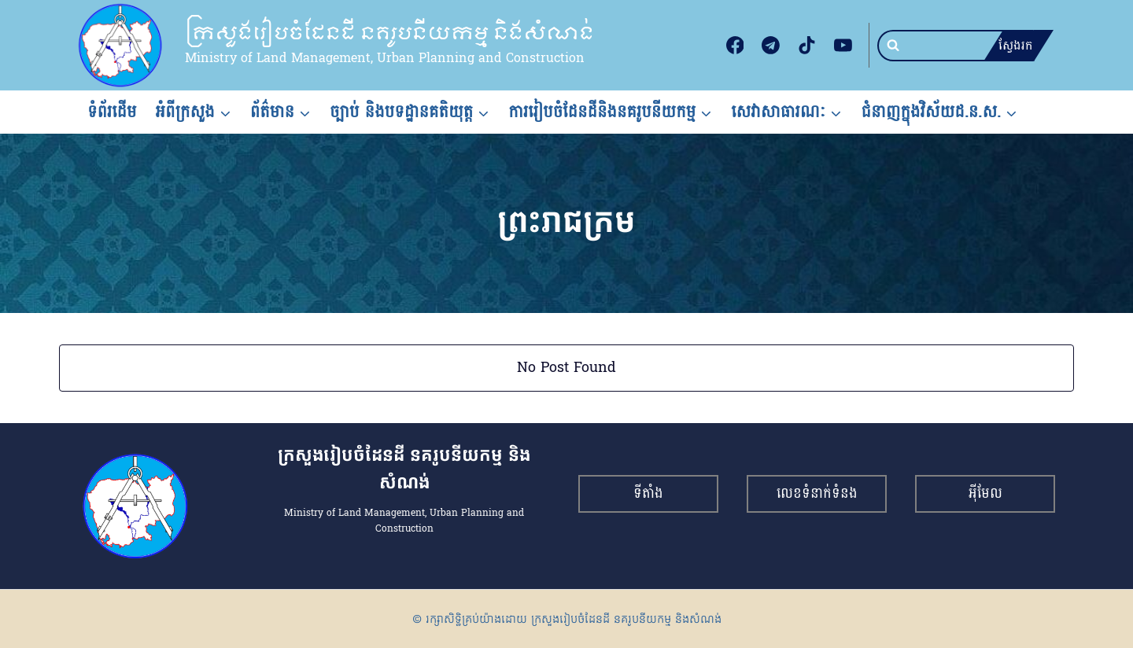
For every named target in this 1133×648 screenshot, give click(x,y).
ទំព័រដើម (112, 112)
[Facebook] (735, 46)
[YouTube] (843, 46)
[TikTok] (807, 46)
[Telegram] (771, 46)
